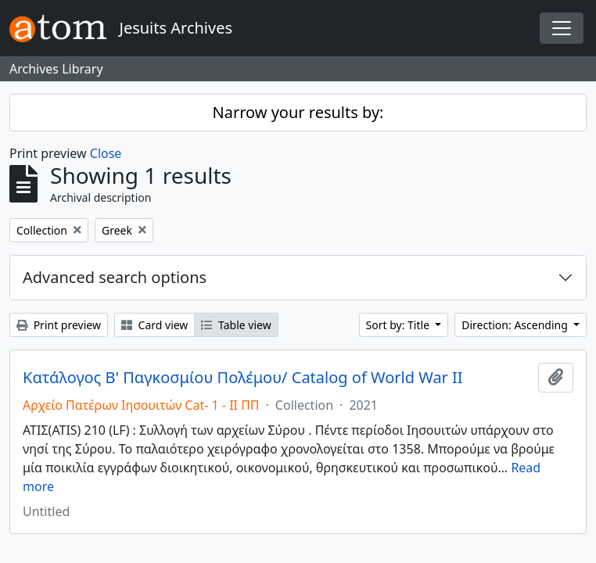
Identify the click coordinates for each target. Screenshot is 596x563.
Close (106, 153)
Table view (236, 324)
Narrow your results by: (298, 112)
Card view (154, 324)
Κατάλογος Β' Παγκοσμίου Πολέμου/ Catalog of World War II (243, 377)
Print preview (58, 324)
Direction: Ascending (515, 324)
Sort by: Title (399, 324)
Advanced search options (114, 277)
